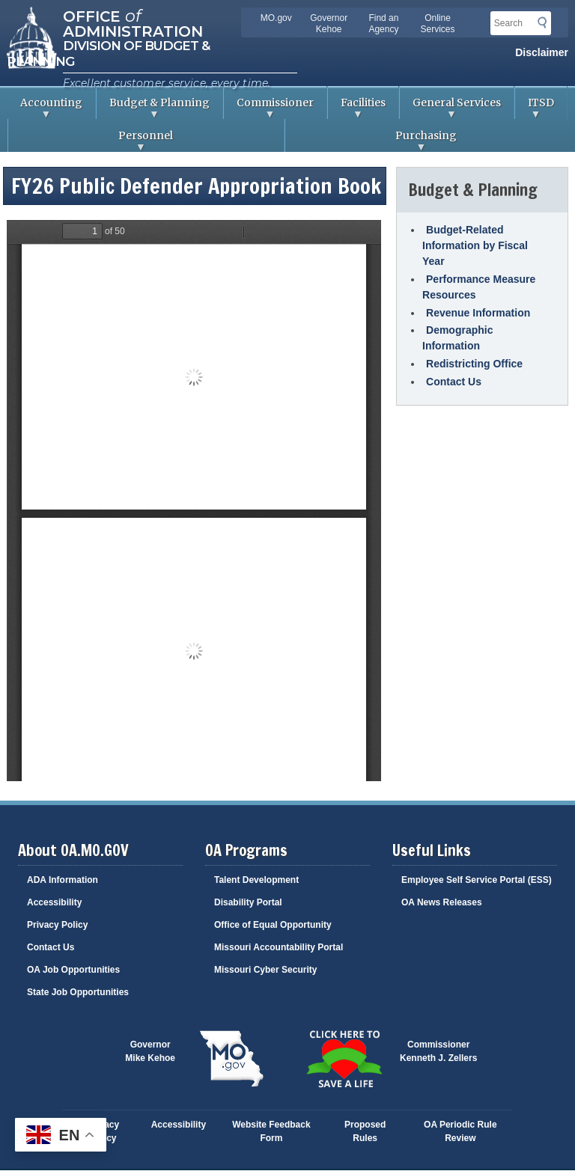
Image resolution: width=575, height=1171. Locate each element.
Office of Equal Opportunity (273, 925)
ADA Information (62, 880)
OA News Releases (441, 902)
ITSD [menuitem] (534, 107)
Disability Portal (248, 902)
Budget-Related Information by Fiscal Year (475, 245)
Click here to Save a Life (344, 1059)
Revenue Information (478, 313)
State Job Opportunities (78, 992)
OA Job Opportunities (73, 969)
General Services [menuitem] (450, 107)
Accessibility (54, 902)
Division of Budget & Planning (108, 53)
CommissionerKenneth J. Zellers (438, 1051)
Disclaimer (541, 52)
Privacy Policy (57, 925)
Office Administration (133, 22)
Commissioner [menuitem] (269, 107)
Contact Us (453, 382)
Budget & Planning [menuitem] (153, 107)
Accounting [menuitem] (44, 107)
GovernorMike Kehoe (150, 1051)
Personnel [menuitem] (90, 140)
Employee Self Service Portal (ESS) (476, 880)
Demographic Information (457, 338)
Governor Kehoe (328, 23)
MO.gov (276, 18)
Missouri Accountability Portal (278, 947)
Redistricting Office (474, 364)
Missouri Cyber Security (265, 969)
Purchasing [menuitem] (371, 140)
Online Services (438, 23)
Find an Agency (383, 23)
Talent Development (256, 880)
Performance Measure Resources (478, 287)
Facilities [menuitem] (357, 107)
